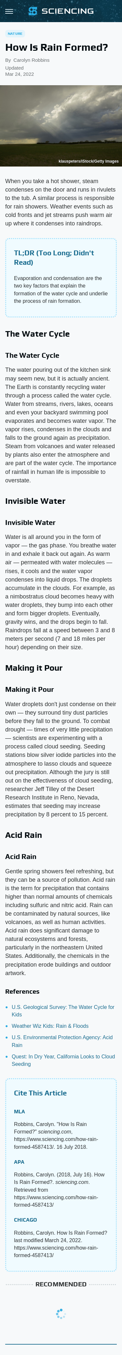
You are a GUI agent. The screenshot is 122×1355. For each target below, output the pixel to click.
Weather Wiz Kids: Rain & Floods (50, 1026)
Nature (15, 33)
